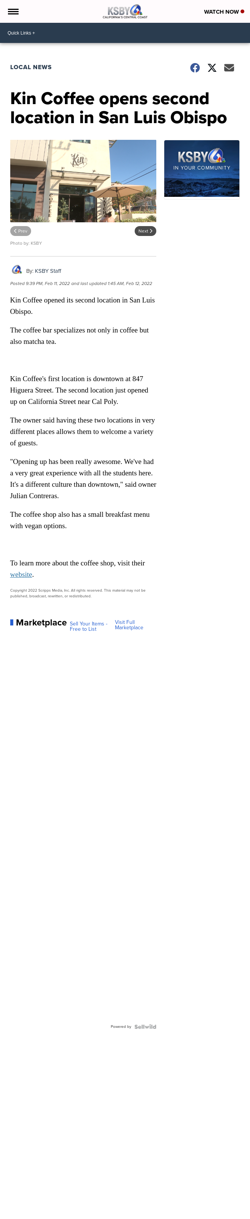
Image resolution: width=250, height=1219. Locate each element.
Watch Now (224, 12)
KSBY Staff (48, 271)
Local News (31, 67)
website (21, 574)
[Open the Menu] (13, 11)
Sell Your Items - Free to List (88, 626)
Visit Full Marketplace (129, 625)
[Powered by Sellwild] (145, 1026)
